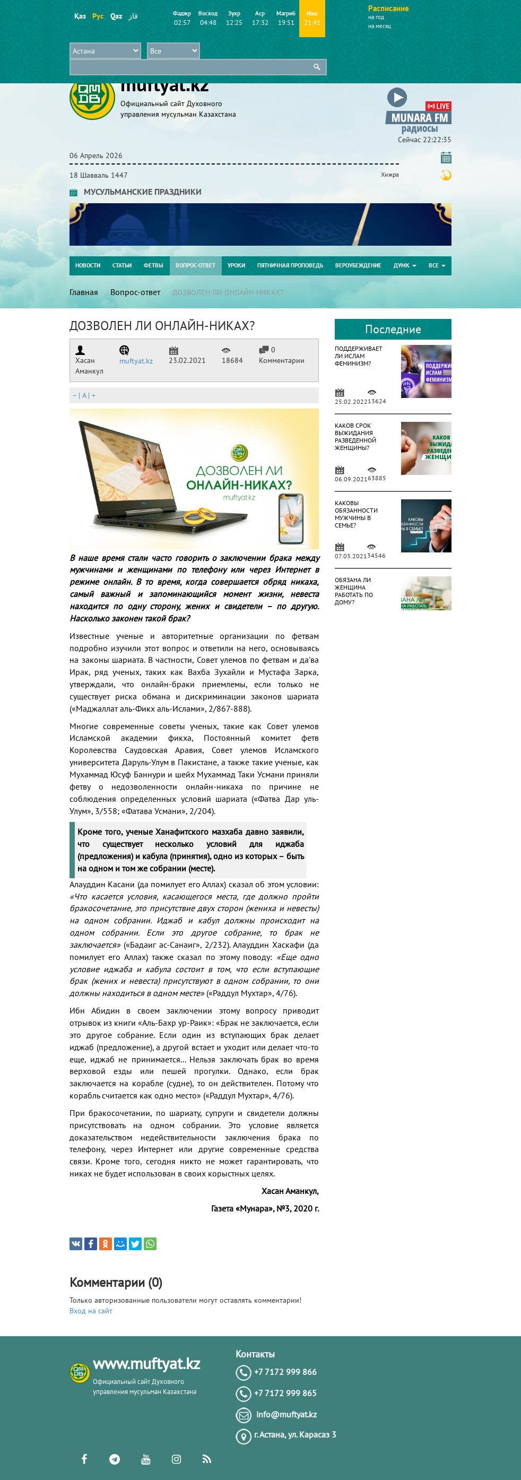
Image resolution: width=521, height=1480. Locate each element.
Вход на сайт (91, 1310)
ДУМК (405, 265)
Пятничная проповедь (290, 265)
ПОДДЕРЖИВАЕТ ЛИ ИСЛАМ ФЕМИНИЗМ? (359, 355)
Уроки (236, 265)
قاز (133, 16)
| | (83, 395)
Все (437, 265)
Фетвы (153, 265)
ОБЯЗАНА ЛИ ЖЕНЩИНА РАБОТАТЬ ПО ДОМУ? (354, 591)
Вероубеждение (358, 265)
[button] (418, 89)
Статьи (122, 265)
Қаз (79, 16)
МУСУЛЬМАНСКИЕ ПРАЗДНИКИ (136, 191)
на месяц (379, 26)
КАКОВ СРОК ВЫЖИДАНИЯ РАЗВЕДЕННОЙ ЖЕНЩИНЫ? (355, 436)
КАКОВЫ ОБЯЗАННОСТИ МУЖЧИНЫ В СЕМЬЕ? (356, 514)
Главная (84, 292)
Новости (87, 265)
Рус (97, 16)
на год (376, 17)
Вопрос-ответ (195, 265)
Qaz (115, 16)
